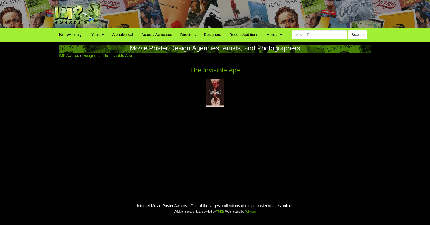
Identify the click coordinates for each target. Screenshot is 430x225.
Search (358, 34)
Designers (212, 34)
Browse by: (71, 34)
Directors (188, 34)
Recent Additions (244, 34)
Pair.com (250, 211)
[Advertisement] (269, 13)
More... (274, 34)
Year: (97, 34)
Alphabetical (122, 34)
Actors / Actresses (156, 34)
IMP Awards (69, 55)
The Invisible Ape (117, 55)
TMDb (220, 211)
